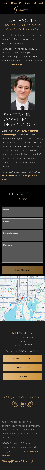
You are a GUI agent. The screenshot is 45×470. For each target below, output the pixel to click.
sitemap (6, 60)
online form (8, 176)
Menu (5, 3)
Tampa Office (23, 332)
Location (16, 3)
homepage (16, 64)
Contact (38, 3)
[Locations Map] (22, 297)
